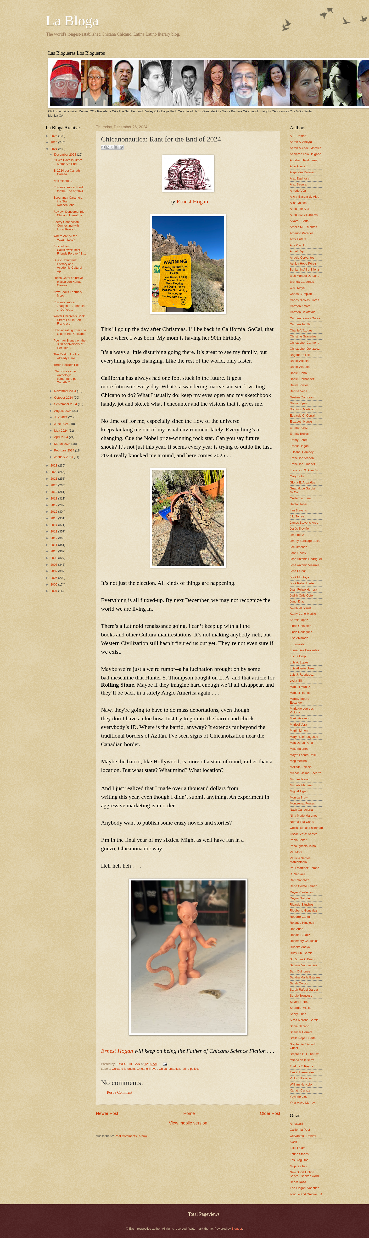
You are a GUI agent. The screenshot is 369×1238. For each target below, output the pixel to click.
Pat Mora (296, 852)
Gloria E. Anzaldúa (302, 482)
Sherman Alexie (300, 1008)
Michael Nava (299, 779)
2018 (54, 498)
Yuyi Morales (299, 1096)
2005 (54, 584)
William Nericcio (301, 1084)
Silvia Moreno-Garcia (304, 1020)
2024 (54, 149)
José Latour (298, 571)
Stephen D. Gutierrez (304, 1054)
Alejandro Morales (302, 172)
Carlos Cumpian (301, 294)
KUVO (294, 1142)
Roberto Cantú (300, 916)
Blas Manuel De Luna (304, 275)
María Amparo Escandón (299, 700)
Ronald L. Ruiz (300, 935)
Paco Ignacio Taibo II (304, 846)
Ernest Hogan (192, 201)
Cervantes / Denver (303, 1136)
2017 (54, 505)
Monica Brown (299, 797)
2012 (54, 538)
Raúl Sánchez (299, 880)
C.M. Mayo (297, 288)
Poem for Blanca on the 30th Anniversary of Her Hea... (69, 344)
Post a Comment (119, 1092)
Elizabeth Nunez (301, 421)
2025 (54, 142)
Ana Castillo (298, 245)
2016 (54, 511)
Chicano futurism (123, 1068)
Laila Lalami (298, 1148)
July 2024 (61, 417)
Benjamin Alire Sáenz (304, 269)
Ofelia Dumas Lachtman (306, 828)
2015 (54, 518)
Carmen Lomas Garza (305, 318)
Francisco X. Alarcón (304, 470)
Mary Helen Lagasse (304, 736)
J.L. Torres (297, 516)
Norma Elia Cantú (302, 822)
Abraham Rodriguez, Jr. (306, 160)
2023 (54, 465)
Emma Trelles (299, 433)
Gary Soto (297, 476)
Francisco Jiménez (302, 464)
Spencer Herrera (301, 1032)
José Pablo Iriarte (302, 583)
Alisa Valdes (298, 203)
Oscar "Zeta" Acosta (303, 834)
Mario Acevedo (300, 718)
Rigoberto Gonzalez (303, 910)
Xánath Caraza (300, 1090)
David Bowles (299, 385)
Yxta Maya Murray (302, 1102)
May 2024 (61, 430)
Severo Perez (299, 1002)
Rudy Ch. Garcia (301, 953)
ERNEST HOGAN (128, 1064)
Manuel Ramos (300, 693)
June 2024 (61, 424)
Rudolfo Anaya (300, 947)
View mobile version (188, 1123)
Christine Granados (303, 336)
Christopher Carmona (304, 342)
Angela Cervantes (302, 257)
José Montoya (299, 577)
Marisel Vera (298, 724)
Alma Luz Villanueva (304, 215)
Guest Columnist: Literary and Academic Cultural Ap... (67, 265)
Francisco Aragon (302, 458)
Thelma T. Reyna (301, 1066)
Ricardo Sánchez (301, 904)
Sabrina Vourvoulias (303, 965)
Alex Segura (298, 184)
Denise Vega (298, 391)
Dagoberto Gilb (300, 355)
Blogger (237, 1228)
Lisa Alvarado (299, 638)
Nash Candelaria (301, 809)
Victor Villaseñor (301, 1078)
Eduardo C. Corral (302, 415)
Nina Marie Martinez (303, 815)
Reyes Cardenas (301, 892)
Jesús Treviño (299, 528)
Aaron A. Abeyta (301, 142)
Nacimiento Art (63, 181)
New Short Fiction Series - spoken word (304, 1174)
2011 (54, 545)
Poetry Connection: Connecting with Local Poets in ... (66, 225)
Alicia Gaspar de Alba (304, 196)
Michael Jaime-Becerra (305, 773)
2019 (54, 492)
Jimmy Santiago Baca (305, 541)
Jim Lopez (297, 535)
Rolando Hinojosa (302, 922)
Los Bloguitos (299, 1160)
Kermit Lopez (299, 620)
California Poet (300, 1129)
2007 (54, 571)
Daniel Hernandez (302, 379)
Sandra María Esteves (305, 977)
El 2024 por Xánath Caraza (66, 172)
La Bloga (72, 20)
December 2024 (65, 154)
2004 (54, 591)
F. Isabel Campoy (301, 452)
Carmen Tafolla (300, 324)
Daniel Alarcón (300, 367)
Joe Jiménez (298, 547)
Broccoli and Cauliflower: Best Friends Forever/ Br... (69, 249)
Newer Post (107, 1113)
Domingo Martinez (302, 409)
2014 (54, 525)
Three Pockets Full (66, 365)
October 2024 (64, 397)
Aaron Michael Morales (305, 148)
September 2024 (66, 404)
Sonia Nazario (299, 1026)
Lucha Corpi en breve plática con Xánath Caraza (68, 281)
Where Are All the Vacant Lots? (65, 237)
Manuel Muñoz (300, 687)
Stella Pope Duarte (303, 1038)
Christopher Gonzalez (305, 348)
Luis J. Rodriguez (301, 674)
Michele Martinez (301, 785)
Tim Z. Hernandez (302, 1072)
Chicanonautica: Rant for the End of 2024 (68, 189)
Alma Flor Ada (299, 209)
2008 (54, 564)
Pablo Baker (298, 840)
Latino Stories (299, 1154)
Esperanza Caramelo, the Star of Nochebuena (68, 201)
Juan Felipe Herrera (303, 589)
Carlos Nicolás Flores (304, 300)
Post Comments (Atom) (131, 1136)
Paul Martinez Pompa (304, 868)
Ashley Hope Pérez (303, 263)
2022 (54, 472)
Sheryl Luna (298, 1014)
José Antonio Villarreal (305, 565)
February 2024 (64, 450)
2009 (54, 558)
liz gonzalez (298, 644)
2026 (54, 136)
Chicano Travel (147, 1068)
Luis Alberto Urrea (302, 668)
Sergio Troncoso (301, 995)
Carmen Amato (300, 306)
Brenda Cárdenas (302, 281)
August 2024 (63, 411)
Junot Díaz (297, 601)
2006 (54, 578)
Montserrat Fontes (302, 803)
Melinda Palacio (301, 767)
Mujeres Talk (298, 1166)
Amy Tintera (298, 239)
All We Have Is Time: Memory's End (67, 161)
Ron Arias (296, 929)
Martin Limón (299, 730)
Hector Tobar (298, 504)
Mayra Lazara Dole (303, 755)
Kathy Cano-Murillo (303, 613)
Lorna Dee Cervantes (304, 650)
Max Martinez (299, 748)
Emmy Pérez (299, 440)
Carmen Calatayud (302, 312)
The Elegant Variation (304, 1188)
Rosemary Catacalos (304, 941)
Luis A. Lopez (299, 662)
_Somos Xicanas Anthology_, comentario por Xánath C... (65, 376)
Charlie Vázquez (301, 330)
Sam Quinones (300, 971)
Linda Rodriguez (301, 632)
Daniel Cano (298, 373)
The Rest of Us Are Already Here (66, 356)
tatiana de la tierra (302, 1060)
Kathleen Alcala (300, 607)
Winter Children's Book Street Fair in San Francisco (69, 319)
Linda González (300, 626)
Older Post (270, 1113)
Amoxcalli (296, 1123)
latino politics (191, 1068)
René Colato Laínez (303, 886)
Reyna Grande (300, 898)
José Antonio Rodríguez (306, 559)
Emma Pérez (299, 427)
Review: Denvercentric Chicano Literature (68, 213)
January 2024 (64, 457)
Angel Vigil (297, 251)
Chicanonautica (169, 1068)
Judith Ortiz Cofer (302, 595)
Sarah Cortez (299, 983)
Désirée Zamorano (302, 397)
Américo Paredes (301, 233)
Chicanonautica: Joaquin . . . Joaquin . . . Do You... (69, 305)
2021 (54, 478)
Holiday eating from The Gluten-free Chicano (69, 332)
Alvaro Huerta (299, 221)
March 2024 (62, 443)
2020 (54, 485)
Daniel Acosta (299, 361)
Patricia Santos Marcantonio (300, 859)
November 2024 (65, 391)
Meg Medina (298, 761)
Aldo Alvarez (298, 166)
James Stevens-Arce (304, 522)
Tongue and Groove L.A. (306, 1194)
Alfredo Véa (298, 190)
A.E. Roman (298, 136)
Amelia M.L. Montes (303, 227)
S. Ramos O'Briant (302, 959)
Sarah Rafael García (304, 989)
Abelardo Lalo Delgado (305, 154)
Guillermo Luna (300, 498)
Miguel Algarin (299, 791)
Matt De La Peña (301, 742)
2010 (54, 551)
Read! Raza (298, 1182)
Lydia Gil (296, 680)
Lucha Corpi (298, 656)
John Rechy (298, 553)
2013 (54, 531)
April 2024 (61, 437)
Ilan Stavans (298, 510)
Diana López (298, 403)
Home (189, 1113)
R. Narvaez (297, 874)
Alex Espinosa (299, 178)
